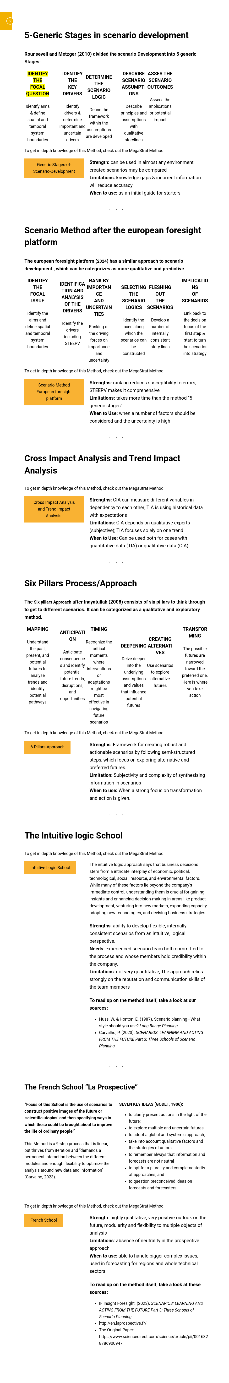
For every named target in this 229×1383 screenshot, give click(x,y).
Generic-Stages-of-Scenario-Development (54, 168)
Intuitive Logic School (50, 867)
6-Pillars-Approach (48, 747)
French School (44, 1220)
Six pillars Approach (52, 602)
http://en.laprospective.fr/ (123, 1323)
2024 (102, 261)
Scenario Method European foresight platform (54, 392)
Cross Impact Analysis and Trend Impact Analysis (54, 509)
